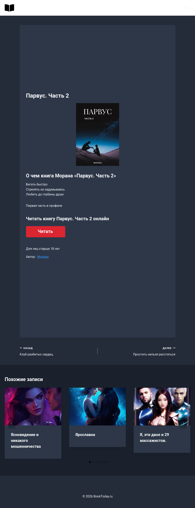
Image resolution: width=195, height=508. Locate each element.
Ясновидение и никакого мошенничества (26, 440)
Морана (43, 257)
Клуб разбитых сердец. (57, 350)
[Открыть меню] (186, 8)
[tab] (90, 462)
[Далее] (183, 423)
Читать (45, 231)
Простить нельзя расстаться (138, 350)
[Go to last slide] (11, 423)
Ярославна (85, 434)
